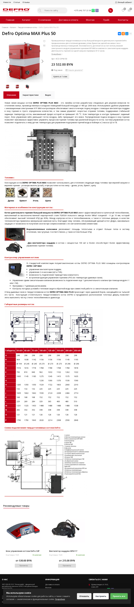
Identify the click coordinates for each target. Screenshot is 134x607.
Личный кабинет (123, 2)
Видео (48, 95)
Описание (11, 95)
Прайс (106, 19)
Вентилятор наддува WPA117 (63, 551)
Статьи (16, 2)
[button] (42, 61)
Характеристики (30, 95)
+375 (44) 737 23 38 (82, 10)
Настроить (101, 596)
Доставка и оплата (68, 19)
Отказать (84, 596)
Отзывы (26, 2)
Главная (10, 19)
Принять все (119, 596)
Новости (7, 2)
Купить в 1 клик (60, 76)
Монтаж (90, 19)
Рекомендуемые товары (16, 505)
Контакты (123, 19)
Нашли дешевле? (74, 70)
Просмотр (23, 565)
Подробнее (56, 54)
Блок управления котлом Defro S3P (22, 551)
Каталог (26, 19)
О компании (44, 19)
